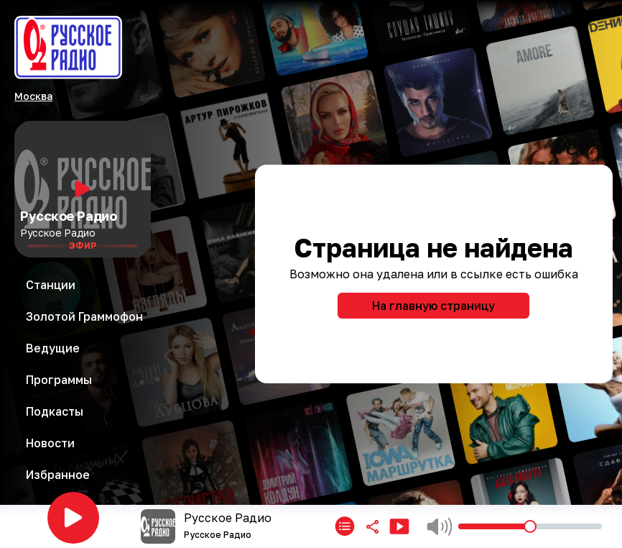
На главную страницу (433, 305)
